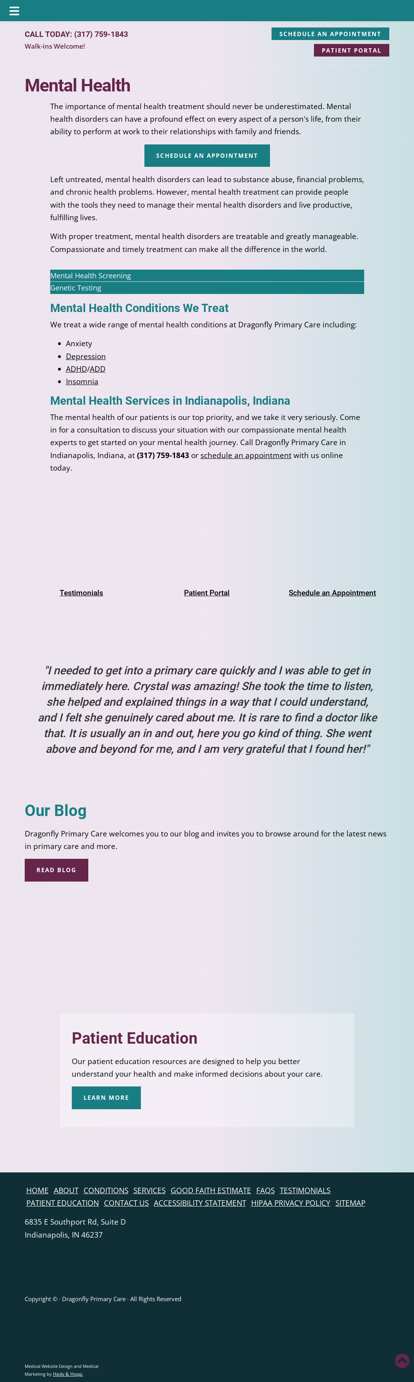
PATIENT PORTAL (351, 50)
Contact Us (126, 1203)
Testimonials (305, 1190)
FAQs (265, 1190)
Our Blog (56, 810)
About (66, 1190)
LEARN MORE (106, 1097)
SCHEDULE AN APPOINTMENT (330, 34)
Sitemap (350, 1203)
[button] (207, 276)
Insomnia (82, 381)
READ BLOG (56, 870)
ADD (98, 369)
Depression (86, 356)
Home (37, 1190)
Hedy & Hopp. (68, 1374)
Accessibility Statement (200, 1203)
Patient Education (134, 1038)
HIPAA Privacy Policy (290, 1203)
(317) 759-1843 (101, 34)
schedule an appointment (246, 455)
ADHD (76, 369)
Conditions (106, 1190)
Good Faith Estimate (211, 1190)
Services (149, 1190)
